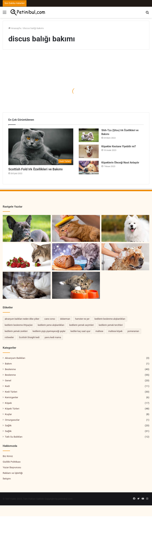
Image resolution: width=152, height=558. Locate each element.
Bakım (8, 363)
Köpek (8, 402)
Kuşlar (8, 414)
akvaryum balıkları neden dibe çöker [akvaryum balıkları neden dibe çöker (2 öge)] (22, 319)
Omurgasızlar (12, 419)
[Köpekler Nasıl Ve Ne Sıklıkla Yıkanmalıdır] (125, 256)
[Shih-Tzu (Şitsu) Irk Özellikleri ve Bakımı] (89, 135)
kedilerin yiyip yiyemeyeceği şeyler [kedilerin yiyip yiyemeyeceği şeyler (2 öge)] (49, 331)
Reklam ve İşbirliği (13, 472)
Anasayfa (14, 28)
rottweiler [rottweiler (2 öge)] (9, 337)
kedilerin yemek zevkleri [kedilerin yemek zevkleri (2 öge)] (16, 331)
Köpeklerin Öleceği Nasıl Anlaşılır (120, 162)
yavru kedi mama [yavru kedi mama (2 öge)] (53, 337)
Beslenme (10, 369)
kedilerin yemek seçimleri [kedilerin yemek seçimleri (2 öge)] (81, 325)
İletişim (7, 478)
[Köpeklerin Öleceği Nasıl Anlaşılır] (89, 167)
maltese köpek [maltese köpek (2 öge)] (115, 331)
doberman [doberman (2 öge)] (65, 319)
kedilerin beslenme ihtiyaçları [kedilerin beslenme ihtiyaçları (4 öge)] (19, 325)
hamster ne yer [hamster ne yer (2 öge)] (82, 319)
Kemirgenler (11, 397)
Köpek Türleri (12, 408)
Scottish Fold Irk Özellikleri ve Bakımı (35, 169)
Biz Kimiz (8, 456)
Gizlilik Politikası (11, 461)
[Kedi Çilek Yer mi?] (27, 256)
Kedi (7, 386)
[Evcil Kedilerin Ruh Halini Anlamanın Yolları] (27, 285)
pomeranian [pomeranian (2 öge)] (133, 331)
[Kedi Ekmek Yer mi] (76, 256)
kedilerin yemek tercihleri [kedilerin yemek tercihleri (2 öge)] (111, 325)
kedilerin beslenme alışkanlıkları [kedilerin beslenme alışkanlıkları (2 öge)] (110, 319)
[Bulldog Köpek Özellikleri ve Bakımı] (27, 228)
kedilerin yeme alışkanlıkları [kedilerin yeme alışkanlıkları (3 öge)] (51, 325)
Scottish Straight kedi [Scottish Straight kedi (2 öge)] (29, 337)
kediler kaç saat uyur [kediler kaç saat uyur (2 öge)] (80, 331)
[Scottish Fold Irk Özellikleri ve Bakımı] (40, 146)
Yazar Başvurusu (12, 467)
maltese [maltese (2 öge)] (99, 331)
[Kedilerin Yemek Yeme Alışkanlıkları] (76, 285)
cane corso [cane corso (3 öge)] (49, 319)
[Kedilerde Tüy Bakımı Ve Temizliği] (76, 228)
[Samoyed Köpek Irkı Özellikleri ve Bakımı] (125, 228)
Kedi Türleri (11, 391)
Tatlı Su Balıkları (13, 436)
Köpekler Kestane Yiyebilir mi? (118, 146)
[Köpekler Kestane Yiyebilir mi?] (89, 151)
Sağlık (8, 425)
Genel (8, 380)
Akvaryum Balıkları (15, 357)
